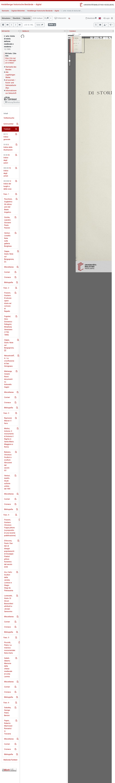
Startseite (5, 11)
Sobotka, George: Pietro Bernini (7, 711)
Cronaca (7, 277)
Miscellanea (9, 267)
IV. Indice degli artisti (7, 172)
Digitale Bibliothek (18, 11)
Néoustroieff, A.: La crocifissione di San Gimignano (9, 361)
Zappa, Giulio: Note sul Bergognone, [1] (9, 256)
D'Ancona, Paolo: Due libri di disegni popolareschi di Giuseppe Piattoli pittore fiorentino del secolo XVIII (9, 554)
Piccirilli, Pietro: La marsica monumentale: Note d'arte (9, 647)
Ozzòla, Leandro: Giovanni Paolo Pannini (7, 222)
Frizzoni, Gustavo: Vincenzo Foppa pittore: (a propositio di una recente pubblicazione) (10, 528)
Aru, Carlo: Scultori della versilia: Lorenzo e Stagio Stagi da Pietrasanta (8, 581)
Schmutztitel (8, 124)
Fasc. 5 (6, 638)
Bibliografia (8, 282)
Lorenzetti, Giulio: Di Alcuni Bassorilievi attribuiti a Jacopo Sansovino (8, 604)
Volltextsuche (9, 118)
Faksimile (26, 18)
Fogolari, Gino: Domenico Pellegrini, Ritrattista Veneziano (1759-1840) (8, 325)
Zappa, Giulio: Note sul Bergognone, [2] (9, 345)
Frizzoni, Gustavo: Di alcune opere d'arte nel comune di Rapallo (7, 302)
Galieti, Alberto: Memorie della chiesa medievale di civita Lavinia (8, 667)
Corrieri (7, 272)
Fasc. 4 (6, 515)
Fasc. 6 (6, 703)
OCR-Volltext (38, 18)
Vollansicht (60, 18)
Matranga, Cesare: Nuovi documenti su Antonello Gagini (8, 379)
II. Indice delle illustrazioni (8, 147)
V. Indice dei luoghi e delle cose (7, 185)
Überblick (16, 18)
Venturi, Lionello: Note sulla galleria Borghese (8, 239)
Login (106, 18)
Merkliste (91, 18)
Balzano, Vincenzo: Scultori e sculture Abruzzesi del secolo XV (8, 461)
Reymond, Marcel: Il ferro (8, 420)
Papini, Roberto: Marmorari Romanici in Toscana (8, 727)
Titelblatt (7, 129)
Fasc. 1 (6, 194)
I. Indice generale (7, 136)
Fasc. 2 (6, 288)
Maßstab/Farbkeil (10, 760)
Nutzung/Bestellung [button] (13, 102)
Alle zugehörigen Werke (10, 74)
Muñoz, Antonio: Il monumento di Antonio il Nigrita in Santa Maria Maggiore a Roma (9, 437)
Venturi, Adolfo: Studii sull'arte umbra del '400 (7, 482)
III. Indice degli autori (7, 159)
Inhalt (6, 113)
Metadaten (6, 18)
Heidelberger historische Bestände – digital (21, 4)
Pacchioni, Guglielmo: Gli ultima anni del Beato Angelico (8, 205)
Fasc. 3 (6, 413)
